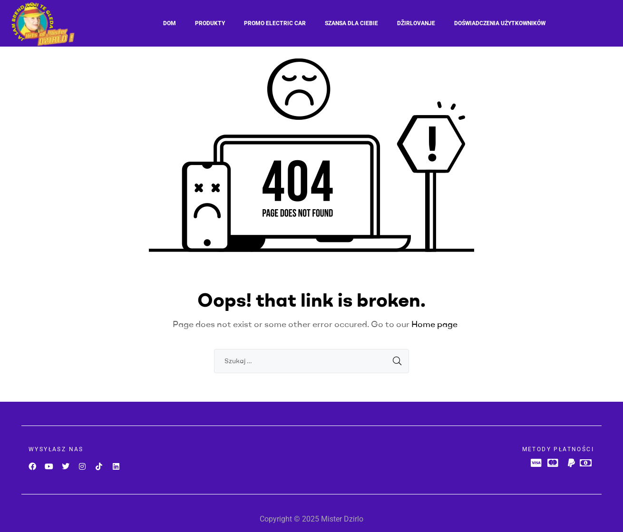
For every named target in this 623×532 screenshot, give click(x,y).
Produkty (210, 23)
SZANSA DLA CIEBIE (351, 23)
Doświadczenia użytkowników (499, 23)
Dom (169, 23)
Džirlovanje (416, 23)
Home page (434, 324)
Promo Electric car (275, 23)
